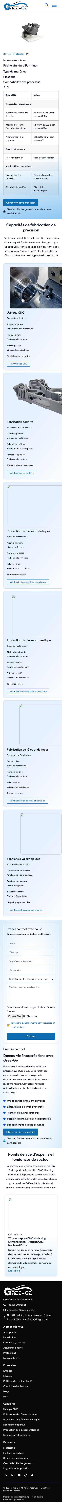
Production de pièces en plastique (29, 640)
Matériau (18, 53)
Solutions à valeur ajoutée (24, 859)
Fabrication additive (20, 422)
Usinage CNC (15, 312)
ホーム (7, 53)
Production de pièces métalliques (28, 531)
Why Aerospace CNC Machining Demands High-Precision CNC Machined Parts (27, 1242)
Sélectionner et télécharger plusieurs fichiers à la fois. (31, 1009)
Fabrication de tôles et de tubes (27, 749)
